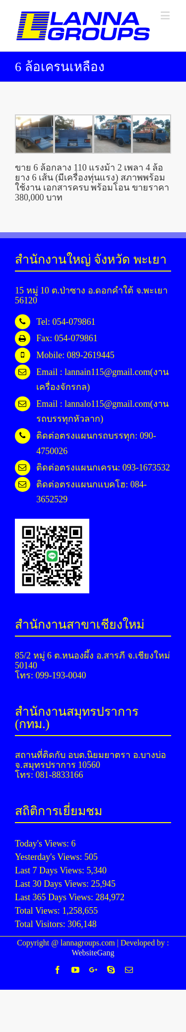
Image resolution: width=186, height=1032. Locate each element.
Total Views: (38, 911)
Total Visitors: (41, 924)
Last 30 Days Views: (53, 884)
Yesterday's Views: (49, 857)
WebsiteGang (93, 952)
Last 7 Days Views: (51, 870)
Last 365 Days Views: (55, 897)
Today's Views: (43, 843)
